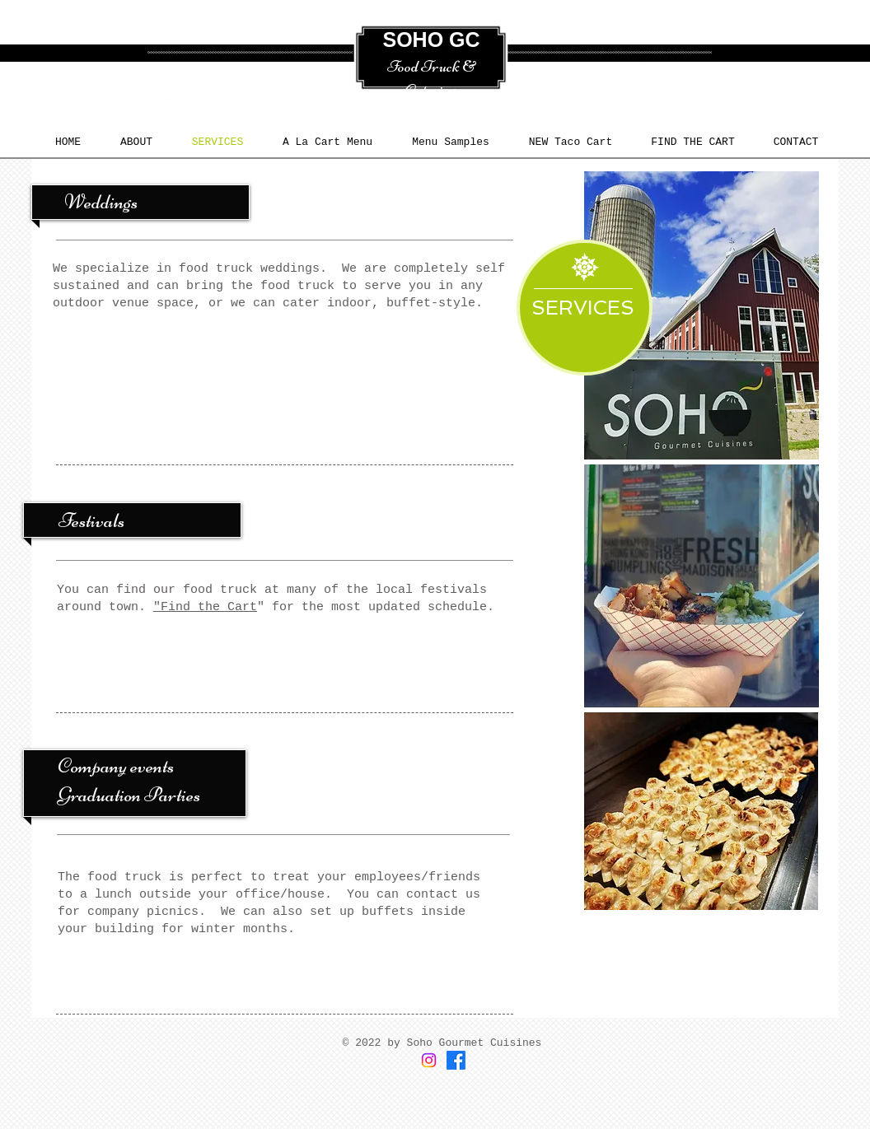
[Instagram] (428, 1060)
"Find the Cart (205, 607)
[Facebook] (456, 1060)
